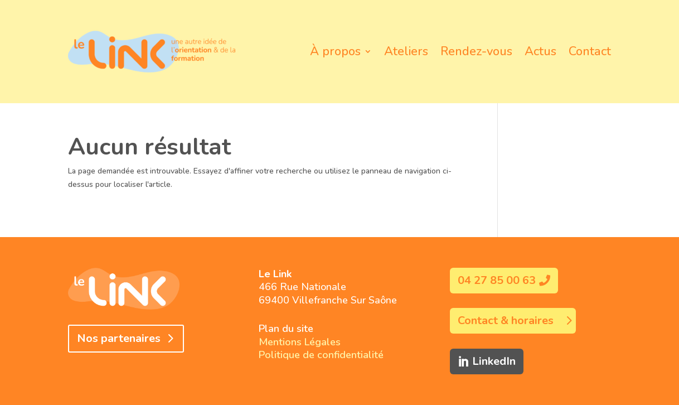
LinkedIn (494, 361)
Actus (540, 51)
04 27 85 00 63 (497, 280)
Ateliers (406, 51)
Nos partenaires (119, 338)
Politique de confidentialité (321, 354)
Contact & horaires (506, 320)
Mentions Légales (300, 342)
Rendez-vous (476, 51)
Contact (590, 51)
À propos (335, 51)
